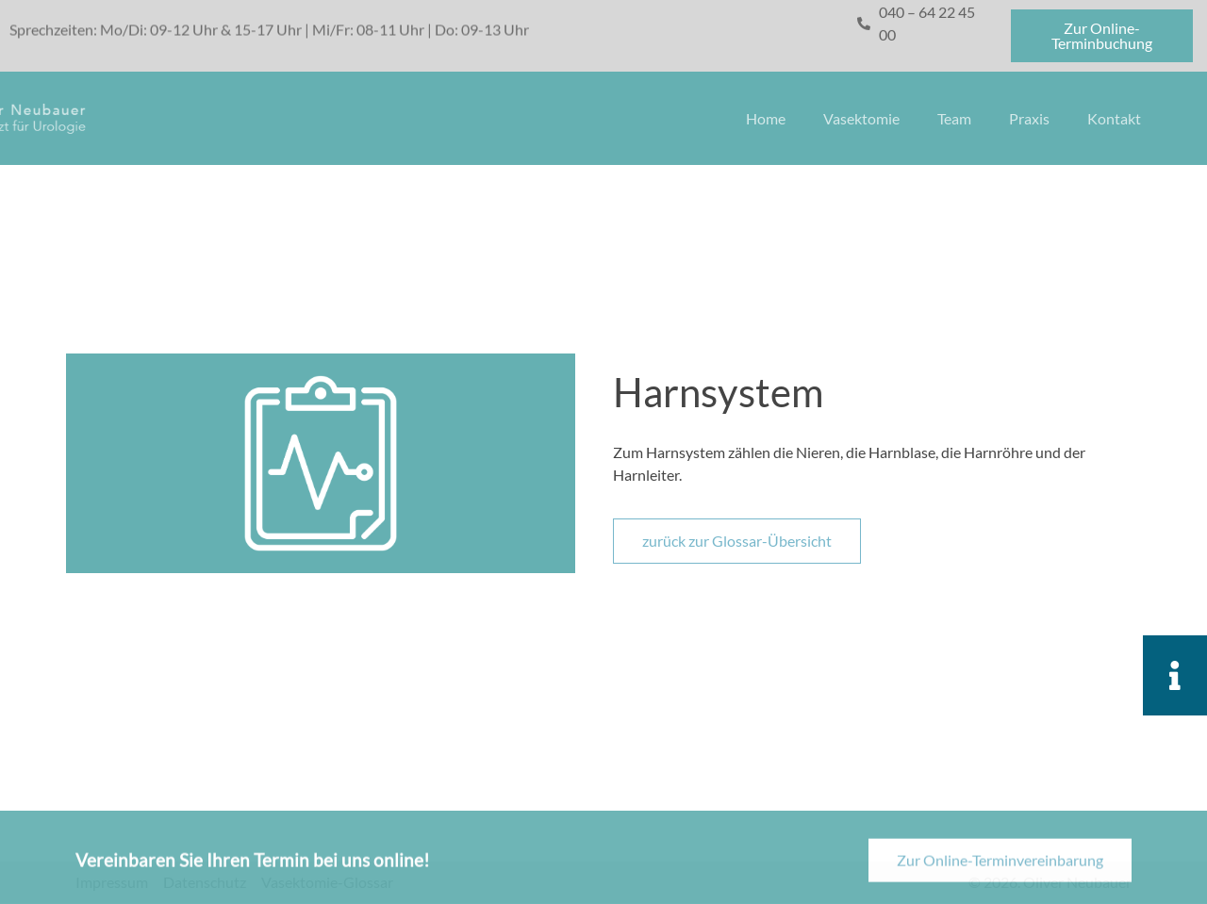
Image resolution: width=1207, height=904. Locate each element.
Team (954, 118)
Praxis (1029, 118)
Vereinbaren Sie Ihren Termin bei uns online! (252, 868)
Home (765, 118)
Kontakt (1114, 118)
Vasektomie (861, 118)
